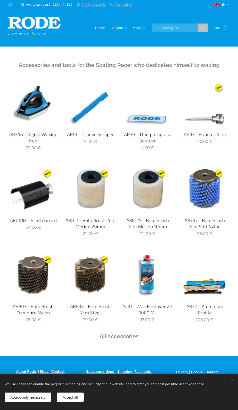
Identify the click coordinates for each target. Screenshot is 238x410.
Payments (142, 372)
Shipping (124, 372)
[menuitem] (101, 28)
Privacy (182, 372)
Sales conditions (100, 372)
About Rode (26, 372)
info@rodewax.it (93, 4)
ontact (59, 372)
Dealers (211, 372)
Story (45, 372)
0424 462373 (123, 4)
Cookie (196, 372)
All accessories (119, 336)
